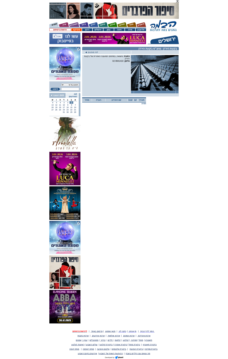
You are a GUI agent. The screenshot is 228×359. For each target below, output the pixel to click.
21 (75, 110)
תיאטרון (148, 340)
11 (60, 105)
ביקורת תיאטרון (149, 344)
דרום (87, 30)
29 (71, 112)
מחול (141, 340)
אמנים (78, 340)
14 (75, 107)
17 (64, 107)
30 (67, 112)
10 (64, 105)
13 (52, 105)
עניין (84, 340)
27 (52, 110)
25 (60, 110)
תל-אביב (141, 30)
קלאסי (118, 340)
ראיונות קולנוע (77, 344)
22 (71, 110)
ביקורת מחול (134, 344)
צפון (108, 30)
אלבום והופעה (103, 349)
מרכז (130, 30)
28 (75, 112)
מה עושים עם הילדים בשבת (138, 353)
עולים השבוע (92, 344)
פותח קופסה (88, 349)
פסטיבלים (93, 340)
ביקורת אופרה (120, 344)
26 (56, 110)
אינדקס (76, 30)
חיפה (119, 30)
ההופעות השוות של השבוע (111, 353)
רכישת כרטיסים (60, 30)
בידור (102, 340)
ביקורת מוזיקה (151, 349)
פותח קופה (74, 349)
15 (71, 107)
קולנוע (126, 340)
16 (67, 107)
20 (52, 107)
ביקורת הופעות (136, 349)
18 (60, 107)
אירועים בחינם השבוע (87, 353)
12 (56, 105)
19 (56, 107)
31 (64, 112)
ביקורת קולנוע (106, 344)
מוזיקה (133, 340)
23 (67, 110)
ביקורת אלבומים (119, 349)
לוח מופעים (91, 52)
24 (64, 110)
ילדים (110, 340)
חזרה (143, 103)
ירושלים (97, 30)
